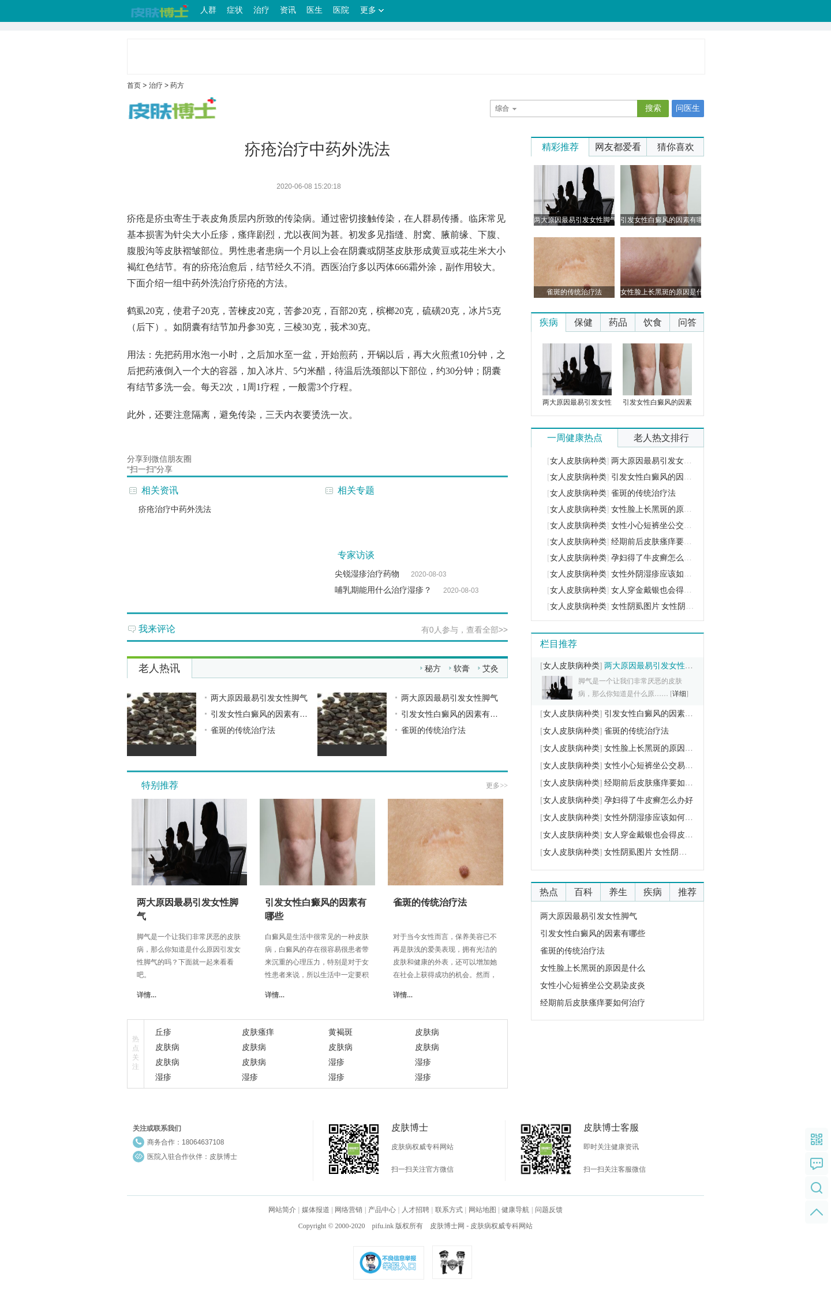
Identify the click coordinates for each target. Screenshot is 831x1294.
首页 (134, 85)
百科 (583, 892)
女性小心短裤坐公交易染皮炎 (663, 525)
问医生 (688, 108)
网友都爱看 (618, 147)
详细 (679, 694)
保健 (583, 322)
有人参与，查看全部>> (464, 629)
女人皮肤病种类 (578, 461)
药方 (177, 85)
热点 (549, 892)
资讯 (288, 10)
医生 (314, 10)
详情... (146, 995)
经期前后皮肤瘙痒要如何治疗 (663, 541)
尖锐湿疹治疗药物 (367, 573)
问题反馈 (549, 1210)
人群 (208, 10)
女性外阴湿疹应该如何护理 (659, 574)
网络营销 (348, 1210)
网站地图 (482, 1210)
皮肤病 (427, 1032)
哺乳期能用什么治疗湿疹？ (383, 589)
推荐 (687, 892)
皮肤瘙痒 (258, 1032)
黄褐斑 (340, 1032)
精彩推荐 (560, 147)
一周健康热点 (574, 438)
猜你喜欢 (675, 147)
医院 (341, 10)
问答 (687, 322)
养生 (618, 892)
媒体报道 (316, 1210)
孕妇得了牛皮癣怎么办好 (655, 557)
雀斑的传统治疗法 (243, 730)
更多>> (497, 785)
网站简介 (282, 1210)
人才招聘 (415, 1210)
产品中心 (382, 1210)
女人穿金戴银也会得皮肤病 (659, 590)
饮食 (652, 322)
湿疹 (336, 1062)
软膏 (462, 668)
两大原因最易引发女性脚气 (259, 697)
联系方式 (449, 1210)
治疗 (261, 10)
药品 (618, 322)
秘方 (433, 668)
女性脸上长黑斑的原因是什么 (663, 509)
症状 (235, 10)
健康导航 (515, 1210)
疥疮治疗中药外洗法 (174, 509)
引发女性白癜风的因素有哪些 (263, 714)
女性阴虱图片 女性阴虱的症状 (664, 606)
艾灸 (490, 668)
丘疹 (163, 1032)
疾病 (549, 322)
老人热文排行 (661, 438)
